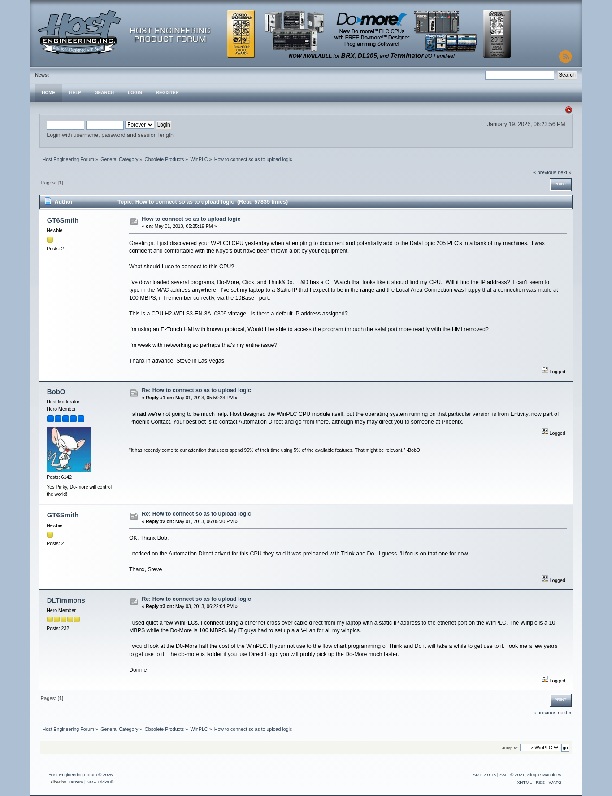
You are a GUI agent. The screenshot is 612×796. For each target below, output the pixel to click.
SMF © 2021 (512, 774)
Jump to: (510, 747)
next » (565, 172)
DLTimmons (66, 600)
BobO (56, 391)
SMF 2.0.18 (484, 774)
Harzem (75, 781)
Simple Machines (544, 774)
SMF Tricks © (100, 781)
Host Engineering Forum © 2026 (80, 774)
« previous (544, 172)
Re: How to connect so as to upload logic (196, 390)
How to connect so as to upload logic (191, 219)
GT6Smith (63, 220)
